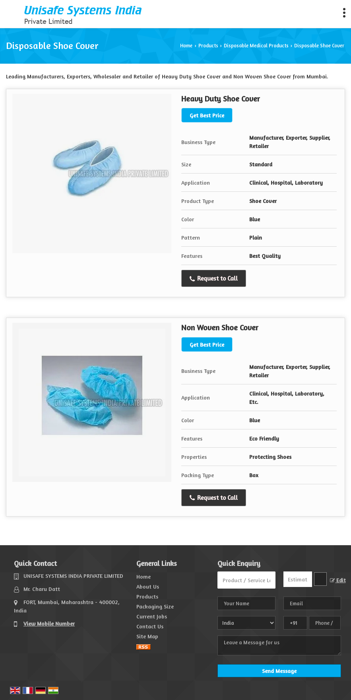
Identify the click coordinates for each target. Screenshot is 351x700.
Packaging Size (155, 606)
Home (186, 46)
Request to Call (214, 279)
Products (208, 46)
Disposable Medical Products (256, 46)
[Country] (246, 623)
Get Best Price (207, 115)
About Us (147, 586)
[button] (49, 623)
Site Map (147, 636)
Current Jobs (151, 616)
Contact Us (149, 626)
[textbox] (320, 579)
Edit (337, 580)
